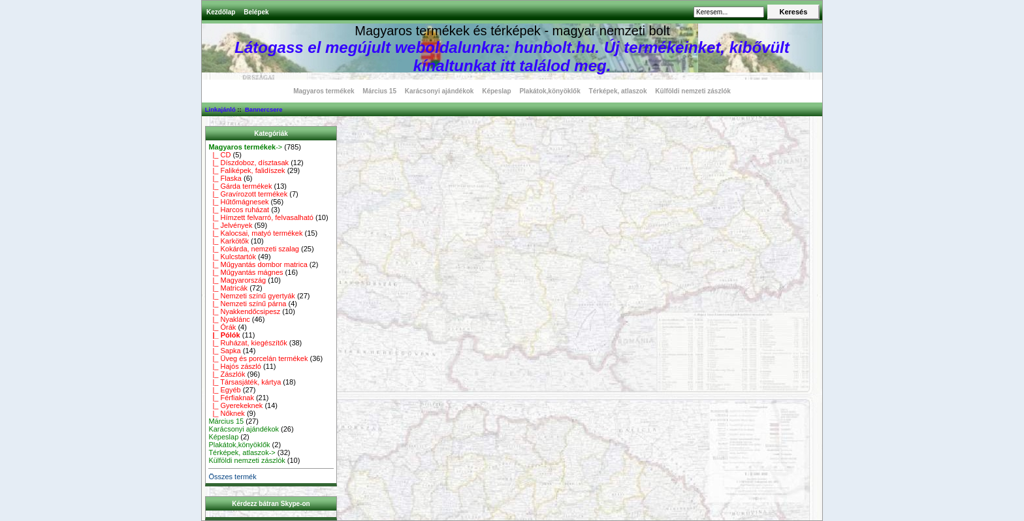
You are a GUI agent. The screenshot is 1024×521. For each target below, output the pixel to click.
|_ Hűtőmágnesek (238, 202)
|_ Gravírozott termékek (247, 194)
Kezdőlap (220, 12)
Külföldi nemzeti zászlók (693, 91)
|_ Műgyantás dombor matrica (257, 264)
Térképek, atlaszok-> (241, 452)
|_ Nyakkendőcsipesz (244, 311)
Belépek (256, 12)
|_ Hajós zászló (234, 366)
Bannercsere (264, 109)
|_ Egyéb (224, 390)
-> (245, 147)
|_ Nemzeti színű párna (247, 304)
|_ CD (219, 155)
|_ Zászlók (226, 374)
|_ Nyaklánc (228, 319)
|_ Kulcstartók (232, 256)
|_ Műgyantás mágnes (245, 272)
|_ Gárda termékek (240, 186)
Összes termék (232, 477)
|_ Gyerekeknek (235, 405)
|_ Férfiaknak (231, 398)
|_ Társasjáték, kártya (244, 382)
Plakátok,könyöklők (549, 91)
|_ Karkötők (228, 241)
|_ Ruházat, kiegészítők (247, 343)
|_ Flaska (225, 178)
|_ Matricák (228, 288)
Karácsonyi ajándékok (439, 91)
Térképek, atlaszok (618, 91)
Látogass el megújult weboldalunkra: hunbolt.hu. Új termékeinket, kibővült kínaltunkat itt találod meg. (511, 56)
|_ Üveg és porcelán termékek (258, 358)
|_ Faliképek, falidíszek (246, 170)
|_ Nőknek (226, 413)
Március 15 (379, 91)
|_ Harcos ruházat (238, 209)
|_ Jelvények (230, 225)
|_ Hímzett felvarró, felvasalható (260, 217)
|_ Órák (222, 327)
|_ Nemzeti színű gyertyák (251, 296)
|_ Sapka (224, 351)
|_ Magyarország (237, 280)
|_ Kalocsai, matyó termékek (255, 233)
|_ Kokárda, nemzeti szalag (253, 249)
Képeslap (496, 91)
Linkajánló (220, 109)
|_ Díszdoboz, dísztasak (248, 162)
